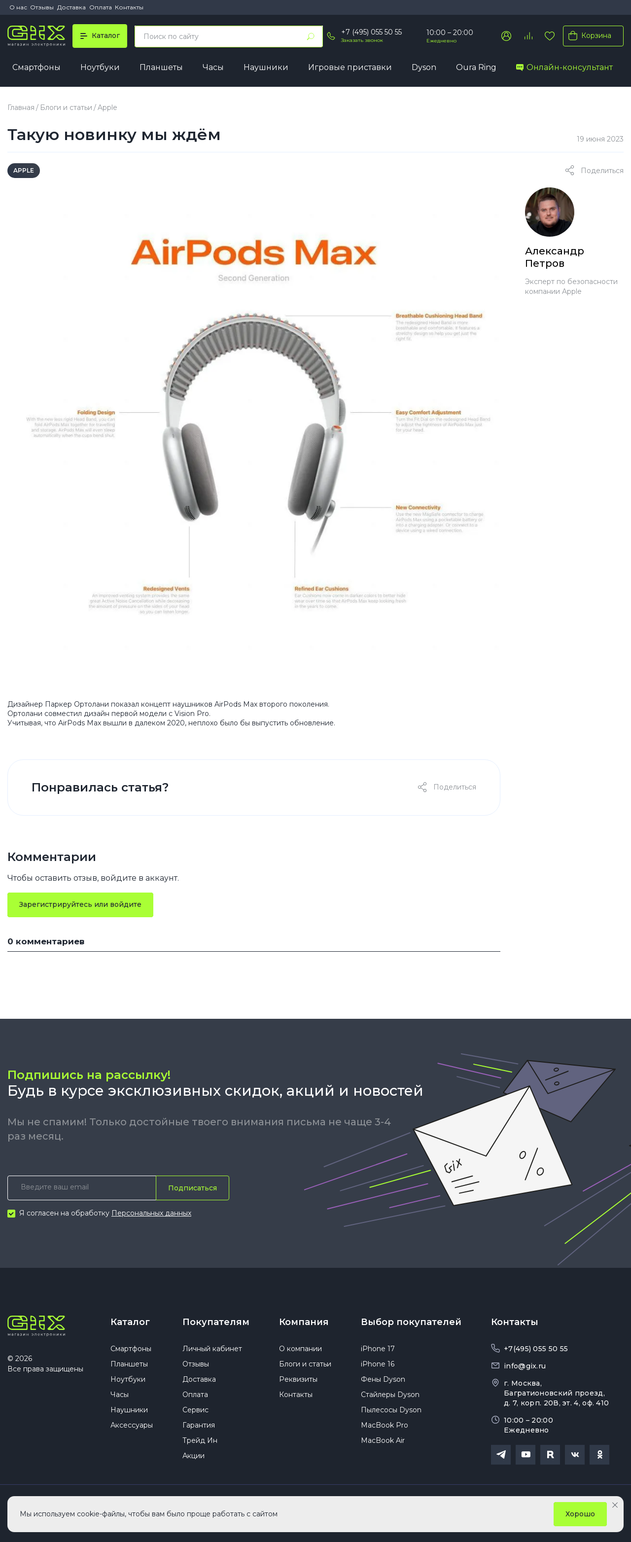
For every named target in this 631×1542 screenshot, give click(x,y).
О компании (300, 1348)
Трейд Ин (199, 1440)
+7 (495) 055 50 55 (371, 32)
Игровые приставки (350, 67)
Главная (21, 107)
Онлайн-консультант (564, 67)
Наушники (266, 67)
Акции (193, 1455)
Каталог (130, 1322)
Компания (304, 1322)
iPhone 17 (378, 1348)
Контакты (129, 7)
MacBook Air (383, 1440)
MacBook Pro (384, 1425)
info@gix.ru (525, 1366)
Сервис (195, 1409)
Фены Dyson (383, 1379)
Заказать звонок (362, 40)
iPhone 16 (377, 1364)
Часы (213, 67)
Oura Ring (476, 67)
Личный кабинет (212, 1348)
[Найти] (311, 36)
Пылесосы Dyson (391, 1409)
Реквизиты (298, 1379)
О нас (18, 7)
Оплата (100, 7)
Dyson (424, 67)
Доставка (71, 7)
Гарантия (198, 1425)
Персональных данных (151, 1213)
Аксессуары (131, 1425)
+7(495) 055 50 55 (536, 1348)
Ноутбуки (100, 67)
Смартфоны (36, 67)
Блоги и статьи (66, 107)
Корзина (587, 35)
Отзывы (42, 7)
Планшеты (161, 67)
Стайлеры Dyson (390, 1394)
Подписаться (192, 1187)
